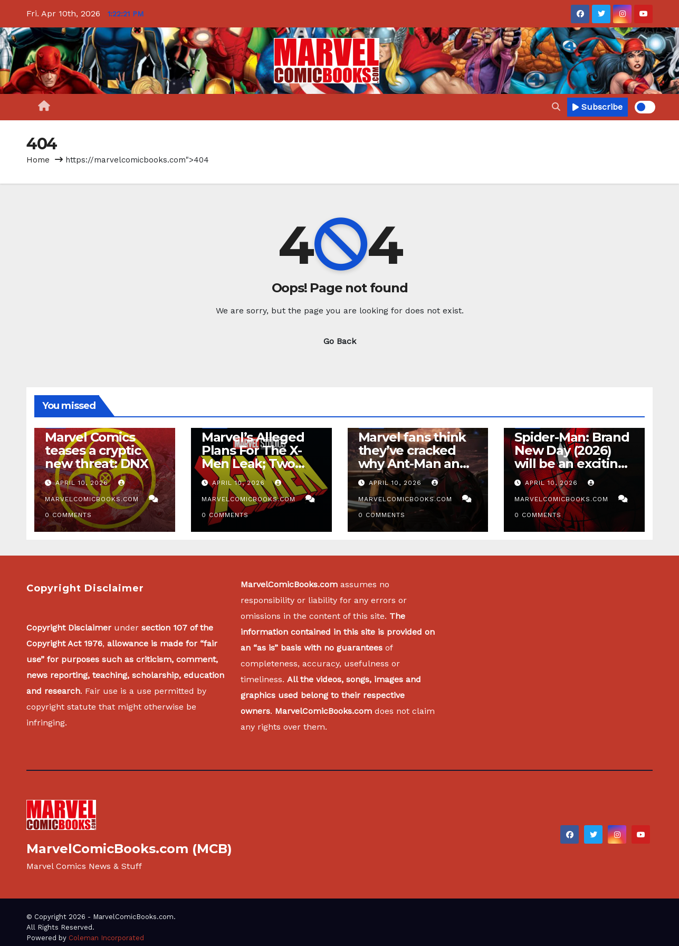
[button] (556, 107)
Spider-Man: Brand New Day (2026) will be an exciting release (571, 456)
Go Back (339, 341)
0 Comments (68, 515)
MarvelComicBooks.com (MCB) (129, 848)
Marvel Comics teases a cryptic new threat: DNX (96, 450)
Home (38, 160)
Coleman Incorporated (106, 938)
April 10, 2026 (83, 482)
